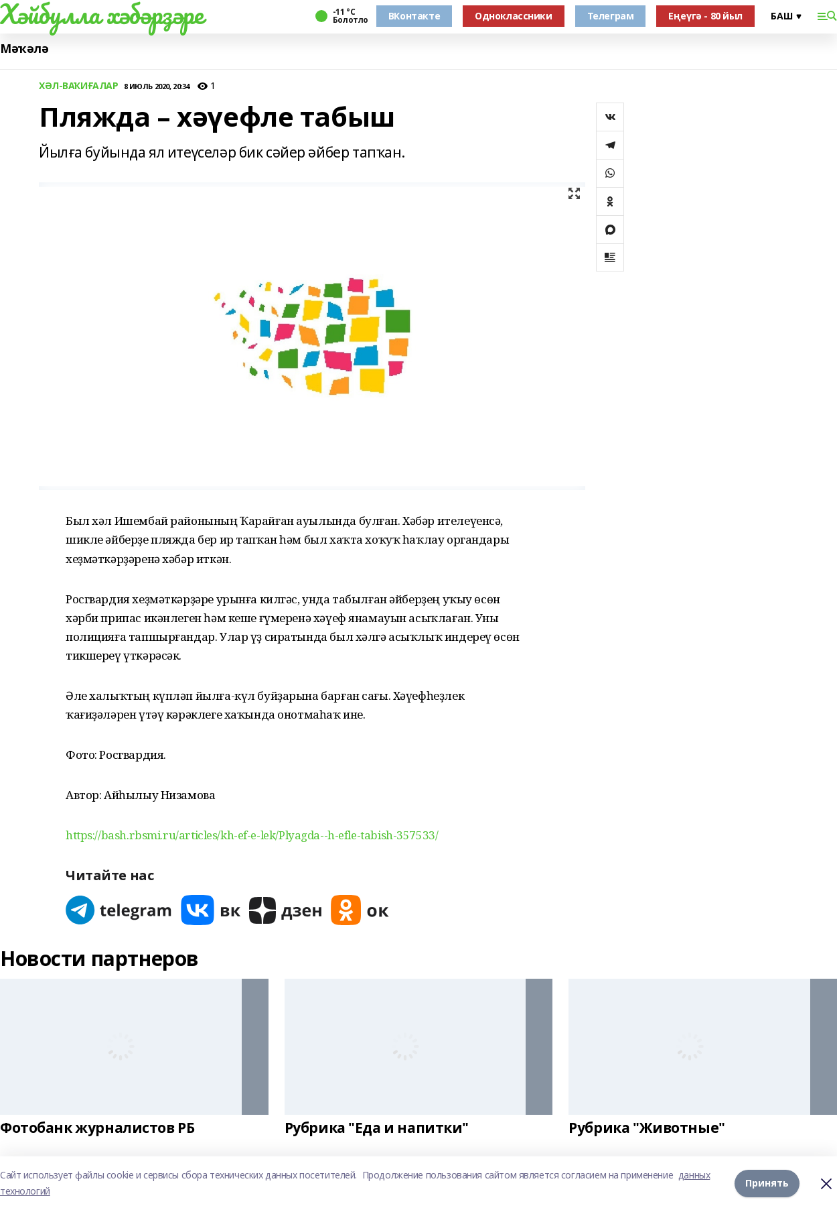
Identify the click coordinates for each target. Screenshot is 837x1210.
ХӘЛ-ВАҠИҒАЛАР (79, 86)
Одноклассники (513, 15)
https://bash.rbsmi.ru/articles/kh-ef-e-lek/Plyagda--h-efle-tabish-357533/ (252, 835)
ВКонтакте (414, 15)
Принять (767, 1182)
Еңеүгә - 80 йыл (705, 15)
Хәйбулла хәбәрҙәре (101, 14)
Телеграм (610, 15)
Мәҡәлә (24, 49)
